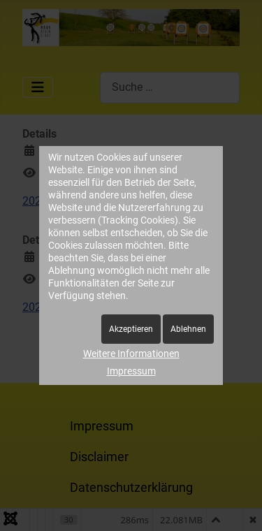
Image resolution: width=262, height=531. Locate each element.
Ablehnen (188, 329)
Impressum (131, 371)
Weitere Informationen (131, 353)
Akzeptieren (131, 329)
